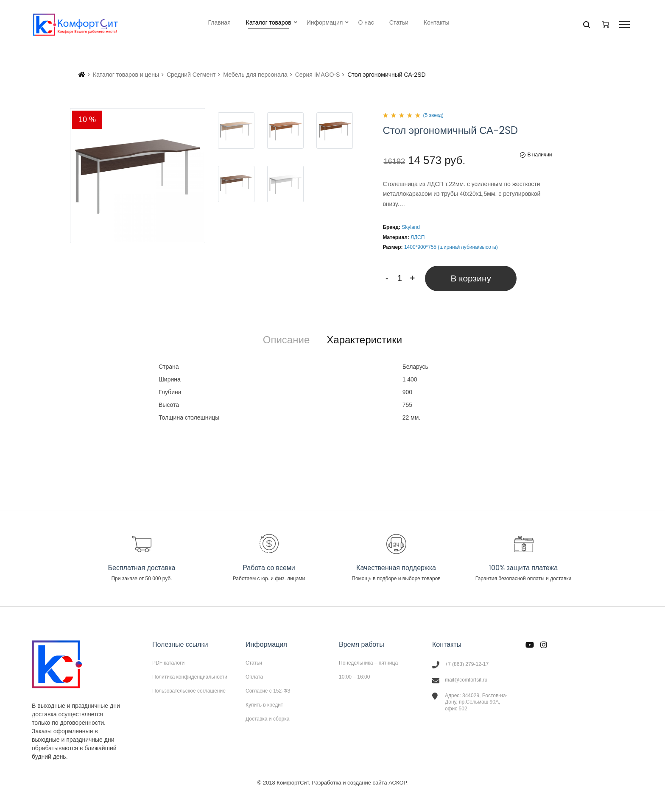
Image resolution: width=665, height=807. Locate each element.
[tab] (286, 340)
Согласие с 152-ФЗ (268, 691)
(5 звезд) (433, 115)
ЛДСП (418, 237)
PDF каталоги (168, 663)
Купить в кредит (264, 705)
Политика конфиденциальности (189, 677)
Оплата (254, 677)
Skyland (411, 227)
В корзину (470, 278)
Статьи (254, 663)
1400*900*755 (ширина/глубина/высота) (451, 247)
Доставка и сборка (267, 718)
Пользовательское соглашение (189, 690)
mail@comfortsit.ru (466, 680)
